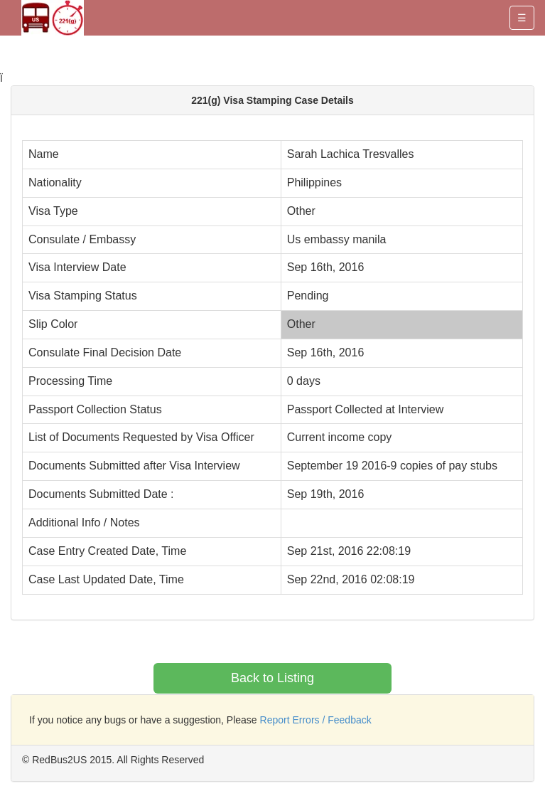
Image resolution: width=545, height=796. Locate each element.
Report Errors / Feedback (316, 720)
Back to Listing (272, 678)
